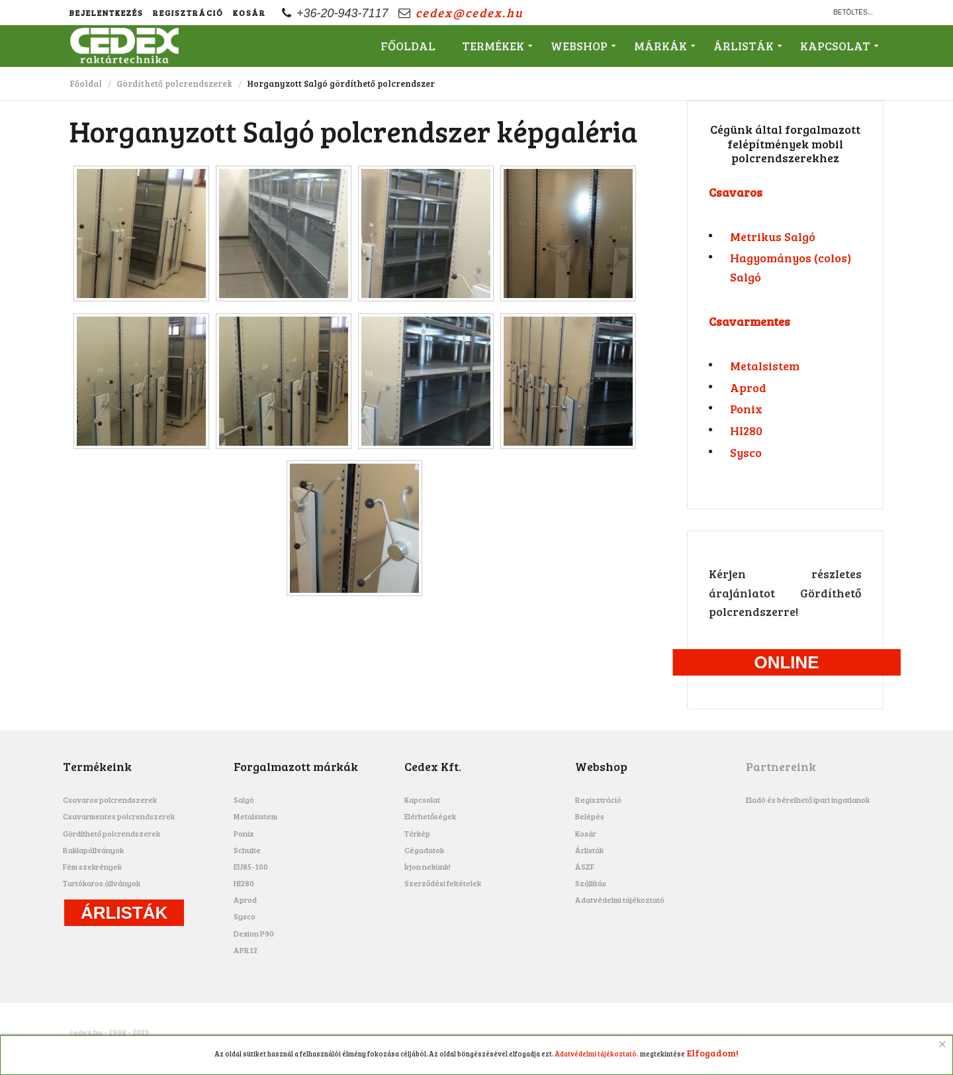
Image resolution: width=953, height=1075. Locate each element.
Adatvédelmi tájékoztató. (597, 1053)
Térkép (417, 833)
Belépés (589, 816)
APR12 (245, 950)
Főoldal (408, 46)
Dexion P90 (254, 933)
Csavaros (735, 192)
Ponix (746, 409)
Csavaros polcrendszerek (110, 799)
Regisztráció (188, 12)
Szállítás (590, 883)
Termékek (493, 46)
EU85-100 (251, 866)
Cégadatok (424, 850)
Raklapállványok (93, 850)
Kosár (249, 12)
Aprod (748, 387)
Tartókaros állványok (101, 883)
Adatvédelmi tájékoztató (619, 899)
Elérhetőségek (430, 816)
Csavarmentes (749, 321)
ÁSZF (584, 866)
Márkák (660, 46)
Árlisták (743, 46)
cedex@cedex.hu (469, 13)
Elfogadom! (713, 1053)
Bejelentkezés (106, 12)
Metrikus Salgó (772, 236)
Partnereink (781, 766)
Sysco (746, 452)
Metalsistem (764, 366)
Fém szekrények (92, 866)
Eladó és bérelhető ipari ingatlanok (808, 799)
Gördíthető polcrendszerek (174, 83)
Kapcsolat (835, 46)
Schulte (247, 850)
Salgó (244, 799)
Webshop (579, 46)
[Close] (942, 1044)
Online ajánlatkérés (786, 664)
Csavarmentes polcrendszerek (119, 816)
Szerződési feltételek (442, 883)
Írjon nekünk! (427, 866)
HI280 (746, 430)
